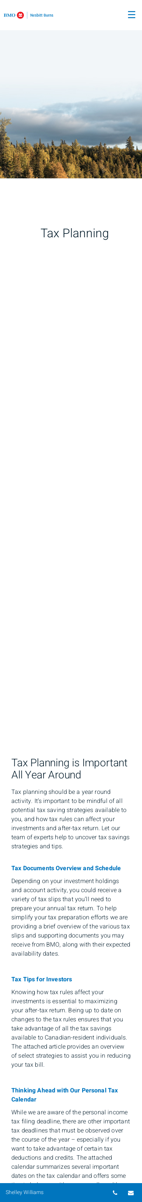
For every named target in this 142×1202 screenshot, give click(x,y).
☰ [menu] (131, 15)
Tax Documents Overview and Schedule (66, 868)
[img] (71, 89)
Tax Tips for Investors (41, 979)
